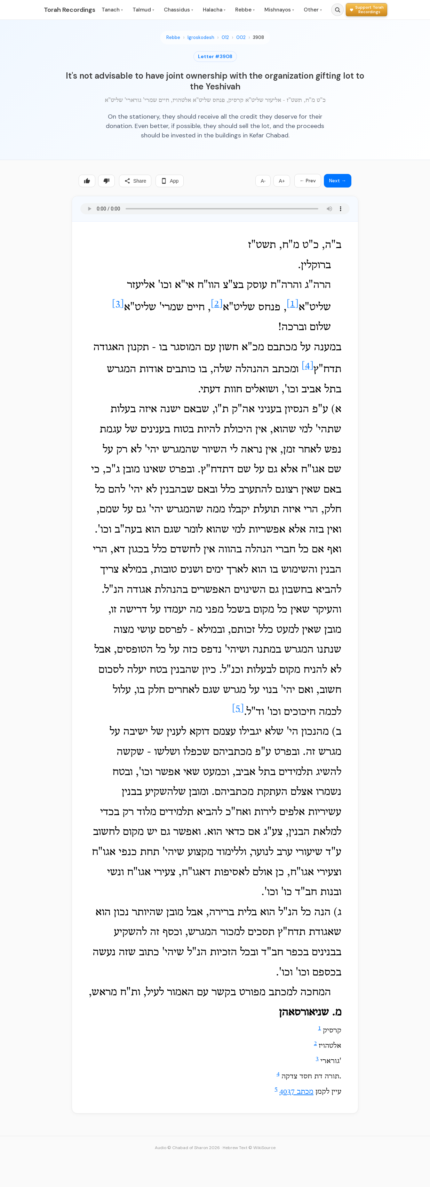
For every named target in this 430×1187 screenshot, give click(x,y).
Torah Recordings (69, 10)
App (169, 181)
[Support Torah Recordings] (366, 9)
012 (225, 37)
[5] (238, 708)
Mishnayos (279, 9)
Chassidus (178, 9)
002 (241, 37)
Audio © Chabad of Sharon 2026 (187, 1147)
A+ (282, 181)
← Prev (308, 180)
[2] (217, 304)
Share (135, 181)
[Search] (337, 9)
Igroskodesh (201, 37)
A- (263, 181)
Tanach (112, 9)
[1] (292, 304)
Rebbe (245, 9)
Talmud (143, 9)
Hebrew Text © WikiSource (249, 1147)
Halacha (214, 9)
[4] (307, 366)
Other (313, 9)
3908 (258, 37)
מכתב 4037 (296, 1092)
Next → (337, 180)
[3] (118, 304)
